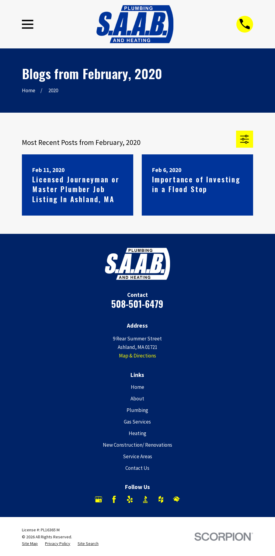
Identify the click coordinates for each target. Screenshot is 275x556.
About (137, 398)
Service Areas (137, 456)
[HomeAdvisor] (176, 499)
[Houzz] (161, 499)
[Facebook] (114, 499)
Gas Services (137, 421)
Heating (137, 433)
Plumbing (137, 410)
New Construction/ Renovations (137, 445)
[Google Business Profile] (98, 499)
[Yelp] (130, 499)
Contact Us (137, 468)
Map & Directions (137, 355)
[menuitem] (30, 544)
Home (137, 387)
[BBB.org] (145, 499)
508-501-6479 (137, 304)
